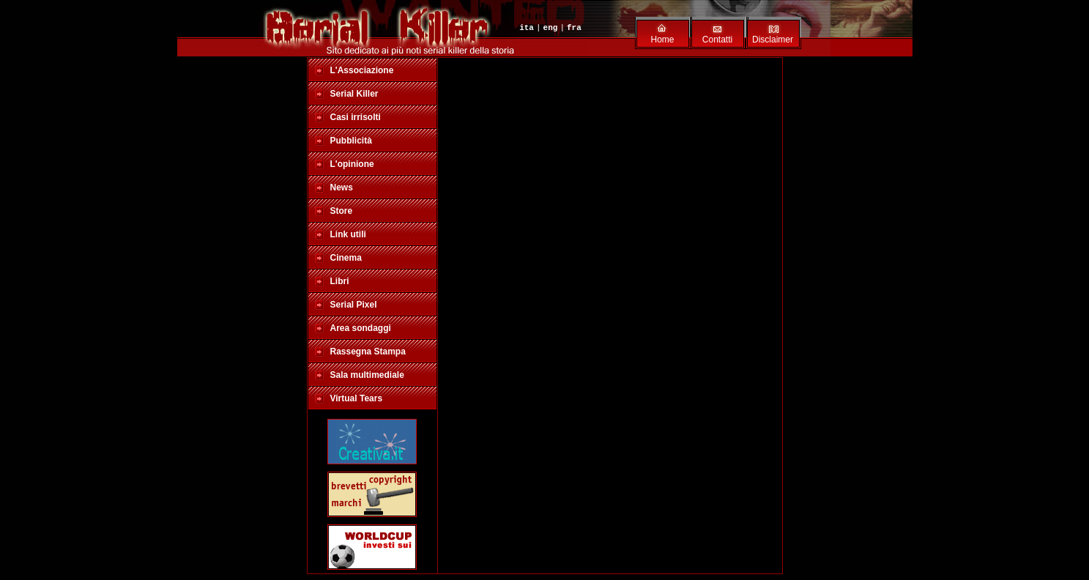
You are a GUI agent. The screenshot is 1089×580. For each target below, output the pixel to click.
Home (662, 39)
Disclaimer (772, 39)
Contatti (717, 39)
